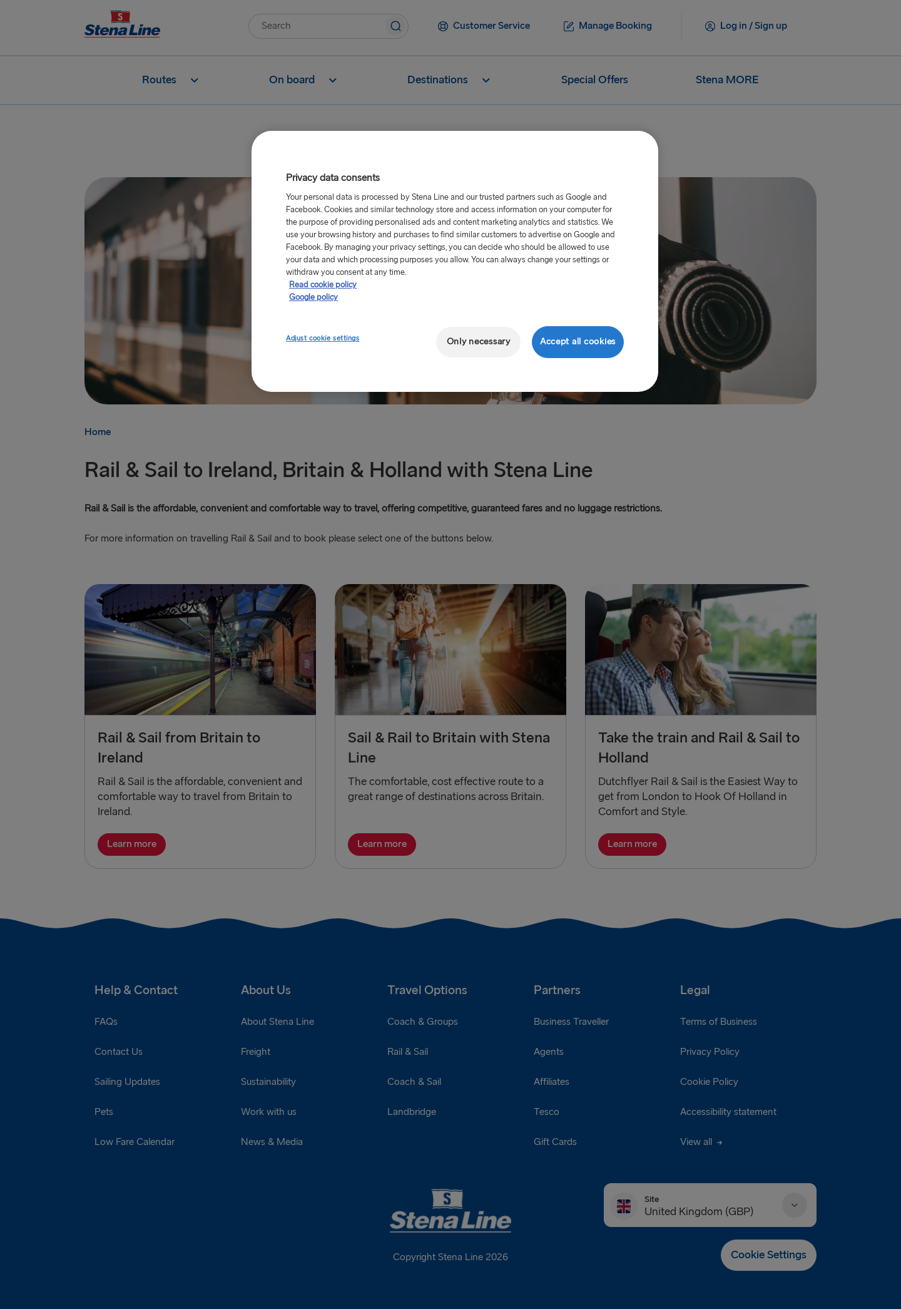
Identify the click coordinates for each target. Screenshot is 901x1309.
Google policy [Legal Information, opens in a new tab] (313, 297)
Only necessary (479, 341)
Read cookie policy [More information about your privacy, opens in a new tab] (323, 285)
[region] (455, 261)
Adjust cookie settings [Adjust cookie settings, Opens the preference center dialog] (323, 338)
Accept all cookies (578, 341)
